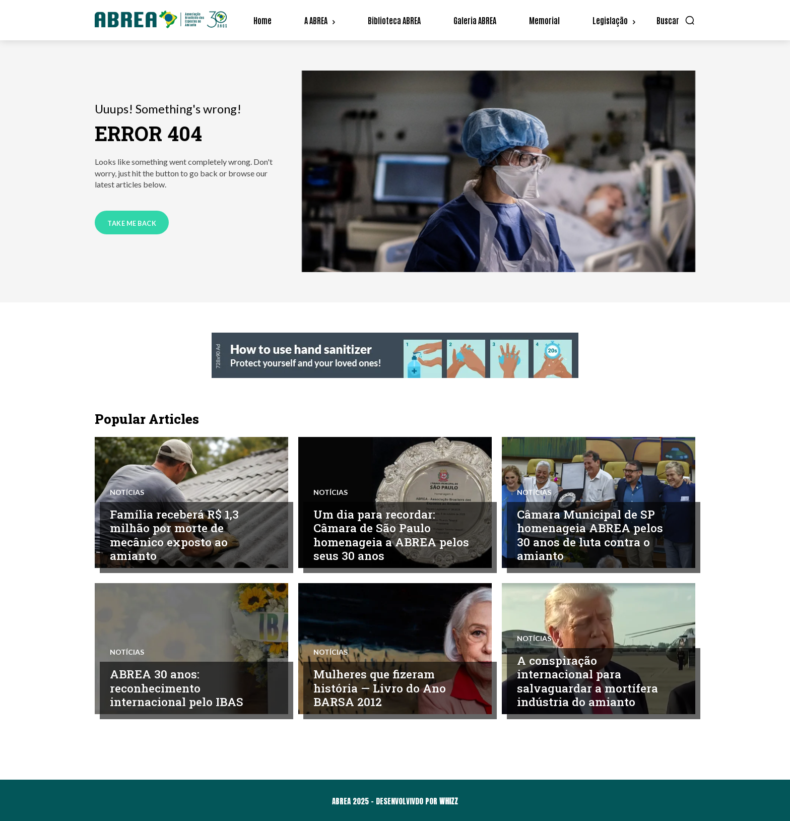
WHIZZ (448, 801)
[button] (675, 20)
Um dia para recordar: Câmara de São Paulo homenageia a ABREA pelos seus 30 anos (376, 535)
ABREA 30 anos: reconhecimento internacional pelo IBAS (178, 687)
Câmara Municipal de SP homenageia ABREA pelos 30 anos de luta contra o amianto (591, 535)
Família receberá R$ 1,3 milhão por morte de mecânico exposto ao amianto (175, 535)
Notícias (127, 492)
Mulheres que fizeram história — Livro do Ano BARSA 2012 (380, 687)
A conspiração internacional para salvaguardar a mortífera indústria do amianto (588, 681)
